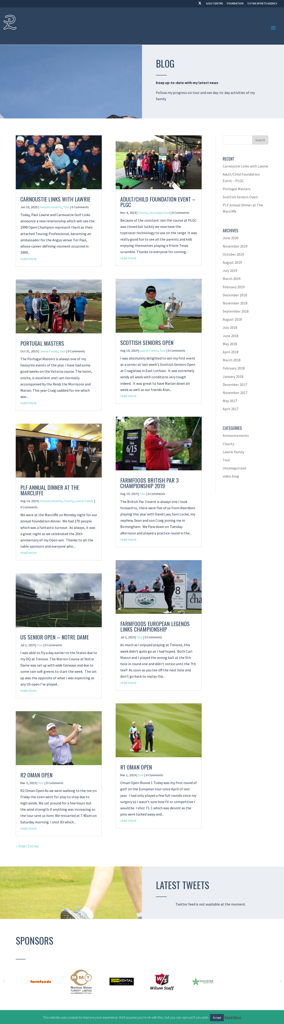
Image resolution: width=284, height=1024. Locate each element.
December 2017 (235, 384)
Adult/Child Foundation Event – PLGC (157, 202)
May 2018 (230, 343)
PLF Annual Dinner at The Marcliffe (49, 490)
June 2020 (230, 238)
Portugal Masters (42, 343)
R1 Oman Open (136, 767)
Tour (66, 207)
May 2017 (230, 400)
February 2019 (234, 287)
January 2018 (233, 376)
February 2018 (234, 368)
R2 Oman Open (36, 775)
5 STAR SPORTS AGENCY (262, 3)
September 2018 (236, 311)
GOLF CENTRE (214, 3)
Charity (69, 501)
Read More (233, 1017)
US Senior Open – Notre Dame (54, 637)
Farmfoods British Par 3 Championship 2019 (149, 483)
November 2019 (235, 246)
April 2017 (230, 408)
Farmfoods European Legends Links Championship (155, 626)
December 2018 (235, 295)
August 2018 (232, 319)
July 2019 (230, 270)
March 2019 (232, 278)
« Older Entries (27, 846)
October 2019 (233, 254)
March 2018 (232, 360)
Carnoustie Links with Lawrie (55, 199)
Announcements (50, 207)
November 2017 (235, 392)
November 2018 (235, 303)
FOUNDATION (235, 3)
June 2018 (230, 335)
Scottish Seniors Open (146, 342)
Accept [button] (217, 1018)
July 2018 (230, 327)
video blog (231, 476)
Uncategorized (159, 213)
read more (28, 258)
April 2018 (230, 352)
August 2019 (232, 262)
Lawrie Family (49, 351)
